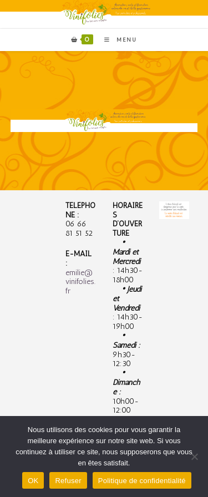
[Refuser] (194, 456)
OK (33, 480)
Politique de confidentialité (142, 480)
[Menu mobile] (116, 40)
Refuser (68, 480)
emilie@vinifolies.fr (80, 282)
